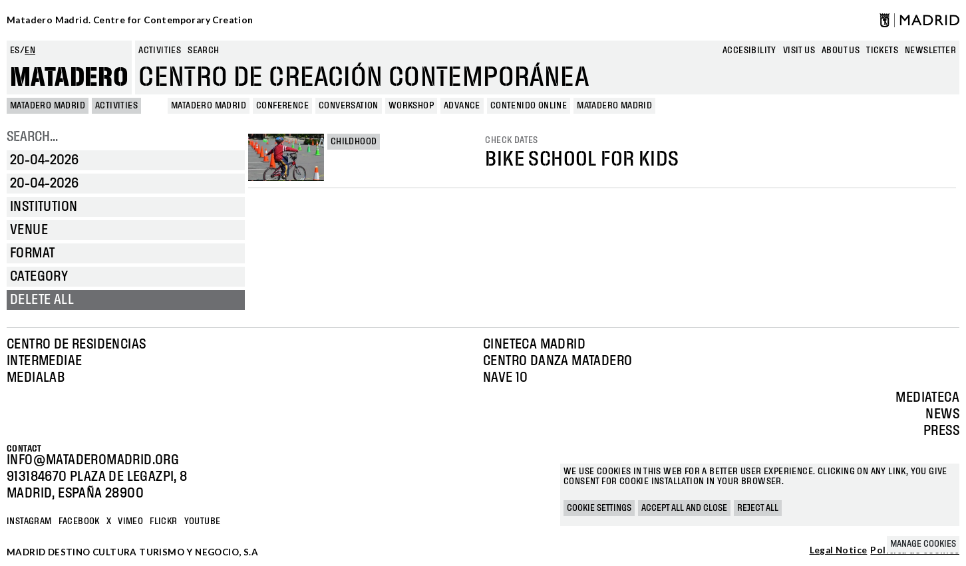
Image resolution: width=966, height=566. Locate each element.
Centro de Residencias (76, 344)
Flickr (163, 521)
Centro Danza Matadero (557, 361)
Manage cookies (923, 544)
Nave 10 (505, 377)
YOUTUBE (202, 521)
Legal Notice (839, 550)
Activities (159, 50)
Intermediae (44, 361)
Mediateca (927, 397)
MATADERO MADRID (47, 105)
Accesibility (749, 50)
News (942, 414)
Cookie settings (599, 508)
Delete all (42, 300)
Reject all (757, 508)
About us (841, 50)
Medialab (36, 377)
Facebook (79, 521)
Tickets (882, 50)
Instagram (29, 521)
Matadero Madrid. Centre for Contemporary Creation (130, 20)
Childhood (354, 141)
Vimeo (130, 521)
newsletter (930, 50)
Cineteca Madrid (534, 344)
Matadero (69, 78)
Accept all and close (684, 508)
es (15, 50)
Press (941, 431)
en (30, 50)
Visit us (799, 50)
